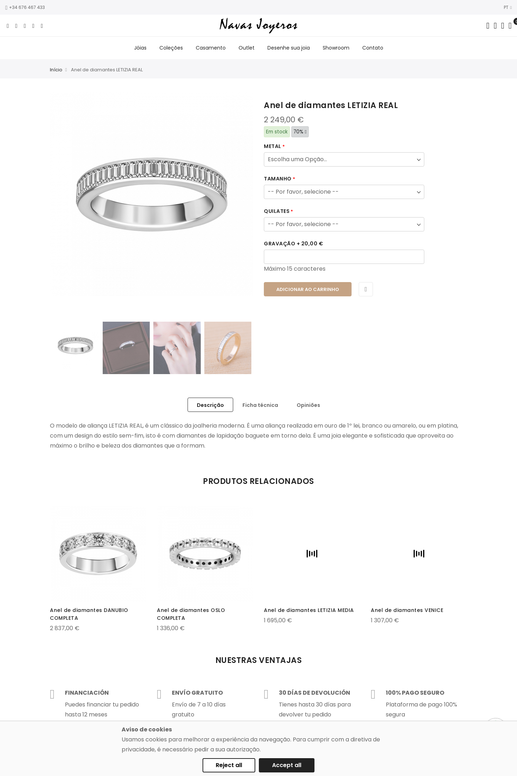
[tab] (210, 405)
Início (56, 69)
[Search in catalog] (488, 25)
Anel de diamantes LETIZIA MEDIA (309, 610)
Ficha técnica (260, 405)
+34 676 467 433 (25, 7)
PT (508, 7)
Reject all (229, 765)
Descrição (210, 405)
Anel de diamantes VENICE (407, 610)
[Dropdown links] (495, 25)
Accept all (286, 765)
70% (300, 131)
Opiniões (308, 405)
